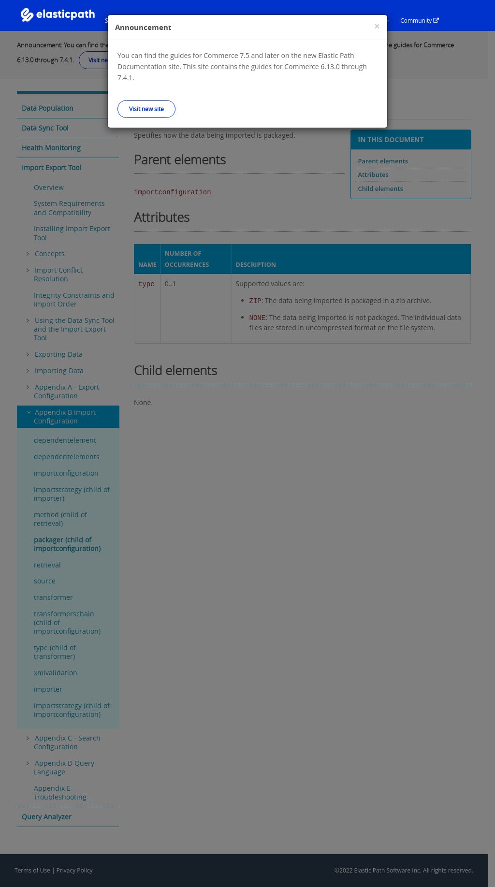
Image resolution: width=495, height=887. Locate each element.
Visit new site (146, 109)
